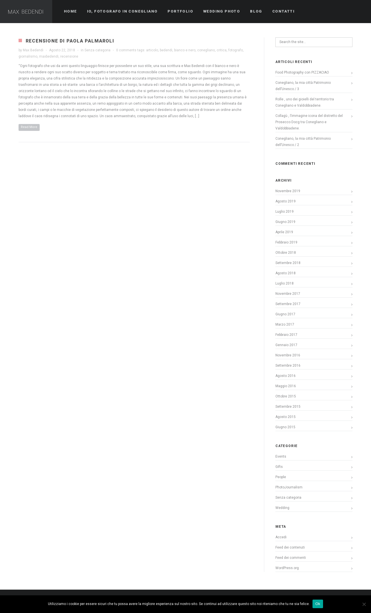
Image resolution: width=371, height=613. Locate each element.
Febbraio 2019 (286, 242)
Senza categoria (97, 50)
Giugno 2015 (285, 427)
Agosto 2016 (285, 376)
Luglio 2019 (284, 212)
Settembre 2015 (288, 407)
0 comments (126, 50)
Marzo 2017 (284, 324)
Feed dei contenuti (290, 547)
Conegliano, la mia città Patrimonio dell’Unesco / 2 (303, 142)
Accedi (281, 537)
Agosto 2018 (285, 273)
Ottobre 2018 (285, 253)
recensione (69, 56)
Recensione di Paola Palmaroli (70, 41)
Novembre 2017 (287, 294)
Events (280, 456)
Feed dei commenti (290, 558)
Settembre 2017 (288, 304)
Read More (29, 127)
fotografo (235, 50)
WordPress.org (287, 568)
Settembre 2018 (288, 263)
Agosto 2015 (285, 417)
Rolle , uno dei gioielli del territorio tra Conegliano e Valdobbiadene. (304, 102)
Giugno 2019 (285, 222)
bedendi (166, 50)
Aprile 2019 (284, 232)
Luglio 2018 (284, 283)
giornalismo (28, 56)
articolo (152, 50)
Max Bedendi (33, 50)
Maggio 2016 (285, 386)
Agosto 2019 (285, 201)
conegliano (206, 50)
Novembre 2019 (287, 191)
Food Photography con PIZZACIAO (302, 72)
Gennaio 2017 (286, 345)
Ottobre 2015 (285, 396)
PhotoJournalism (289, 487)
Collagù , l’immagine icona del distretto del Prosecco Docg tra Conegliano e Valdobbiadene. (309, 122)
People (280, 477)
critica (222, 50)
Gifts (279, 467)
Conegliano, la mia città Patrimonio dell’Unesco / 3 (303, 86)
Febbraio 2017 (286, 335)
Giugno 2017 (285, 314)
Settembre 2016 (288, 366)
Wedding (282, 508)
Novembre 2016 (287, 355)
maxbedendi (49, 56)
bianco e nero (184, 50)
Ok (317, 604)
